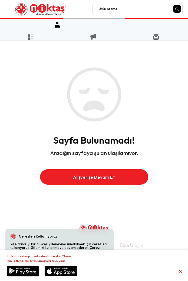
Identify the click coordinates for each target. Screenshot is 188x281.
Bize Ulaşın (131, 245)
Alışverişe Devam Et (94, 177)
